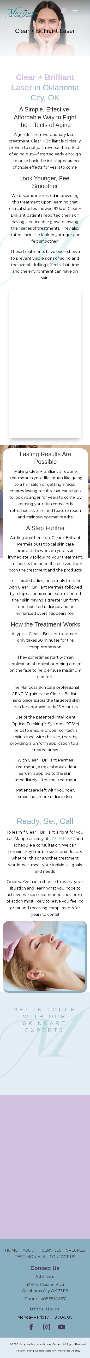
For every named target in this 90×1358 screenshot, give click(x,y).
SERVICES (51, 1250)
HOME (14, 1250)
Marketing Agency (69, 1350)
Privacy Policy (24, 1350)
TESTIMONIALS (32, 1256)
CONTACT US (62, 1256)
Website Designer (45, 1350)
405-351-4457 (62, 838)
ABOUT (30, 1250)
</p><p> (45, 1059)
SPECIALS (75, 1250)
